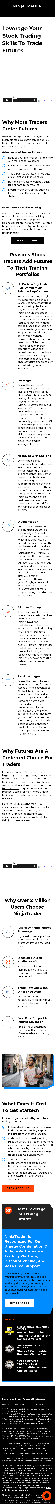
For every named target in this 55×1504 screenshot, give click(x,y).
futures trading (11, 788)
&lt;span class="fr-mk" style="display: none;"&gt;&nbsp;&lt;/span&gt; (27, 89)
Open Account (27, 240)
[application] (47, 1496)
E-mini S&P (41, 553)
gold (24, 566)
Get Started (21, 1304)
